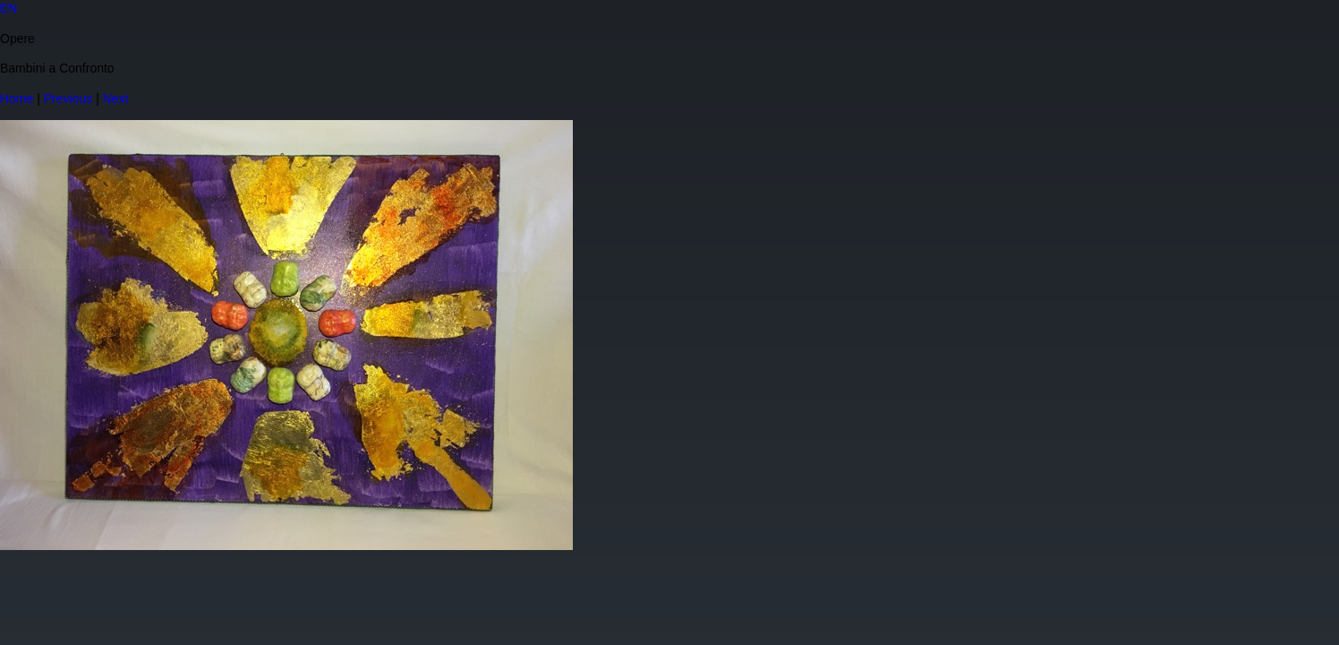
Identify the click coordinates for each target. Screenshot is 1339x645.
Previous (68, 98)
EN (8, 8)
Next (116, 98)
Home (16, 98)
